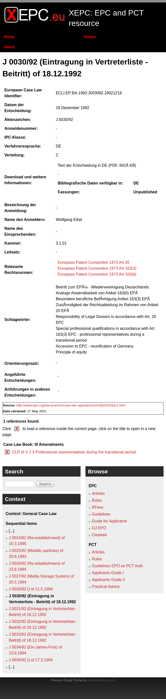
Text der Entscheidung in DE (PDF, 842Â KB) (97, 165)
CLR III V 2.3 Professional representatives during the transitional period (74, 452)
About (9, 47)
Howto (90, 37)
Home (9, 37)
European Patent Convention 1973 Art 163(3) (97, 268)
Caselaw (99, 535)
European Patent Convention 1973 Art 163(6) (97, 274)
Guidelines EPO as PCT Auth (117, 566)
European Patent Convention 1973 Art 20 (93, 262)
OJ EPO (99, 528)
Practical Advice (106, 586)
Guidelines (101, 514)
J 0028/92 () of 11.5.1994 (31, 589)
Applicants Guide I (108, 573)
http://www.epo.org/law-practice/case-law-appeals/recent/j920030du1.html (70, 405)
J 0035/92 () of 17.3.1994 (31, 660)
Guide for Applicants (109, 521)
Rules (97, 500)
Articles (98, 493)
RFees (97, 507)
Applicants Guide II (108, 580)
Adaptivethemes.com (101, 680)
